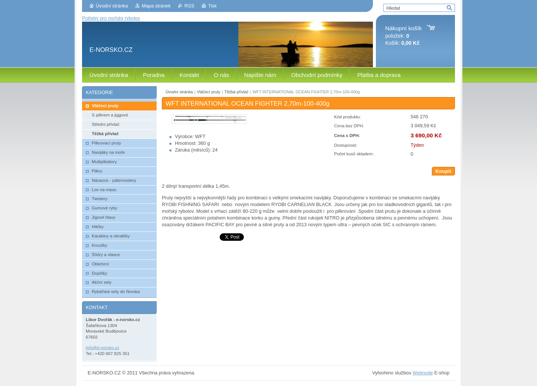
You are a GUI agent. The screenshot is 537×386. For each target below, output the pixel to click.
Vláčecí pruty (208, 92)
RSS (189, 6)
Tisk (212, 6)
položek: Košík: (403, 35)
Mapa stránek (156, 6)
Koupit (443, 171)
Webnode (422, 373)
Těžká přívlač (236, 92)
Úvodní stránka (112, 6)
